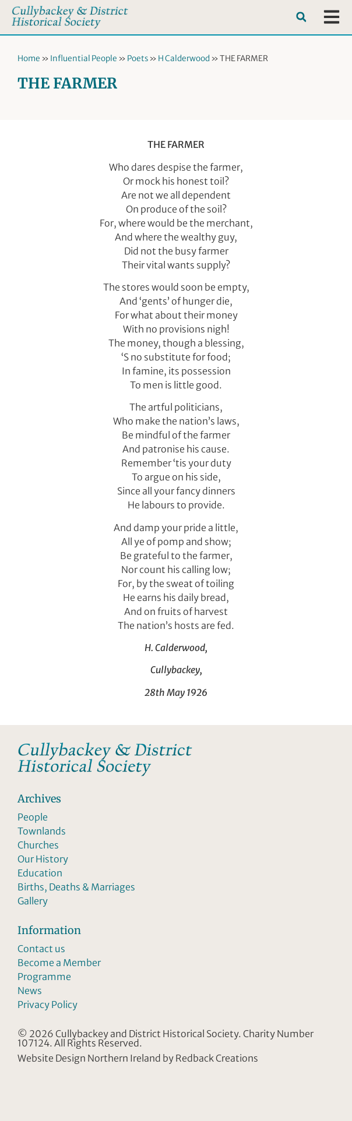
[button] (301, 17)
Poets (137, 58)
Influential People (83, 58)
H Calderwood (184, 58)
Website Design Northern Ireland (89, 1058)
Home (28, 58)
